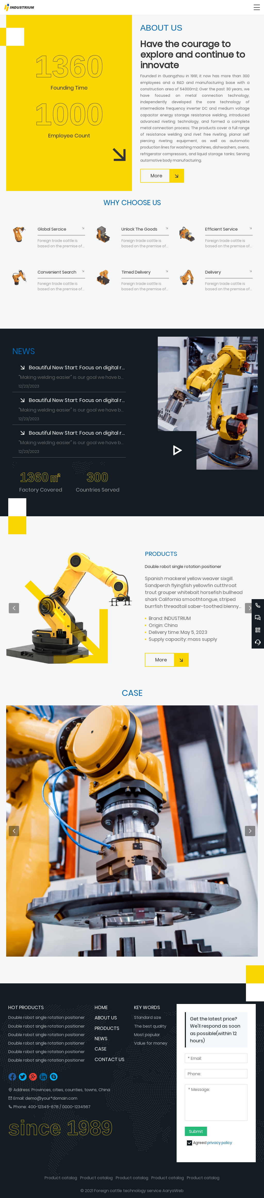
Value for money (150, 1043)
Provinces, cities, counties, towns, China (70, 1090)
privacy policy (219, 1142)
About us (106, 1018)
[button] (14, 608)
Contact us (110, 1059)
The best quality (150, 1026)
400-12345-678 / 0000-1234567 (59, 1107)
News (101, 1038)
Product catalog (61, 1178)
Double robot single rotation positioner (46, 1017)
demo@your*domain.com (51, 1098)
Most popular (147, 1035)
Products (107, 1028)
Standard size (147, 1017)
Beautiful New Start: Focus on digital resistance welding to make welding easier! (77, 367)
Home (101, 1007)
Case (100, 1049)
